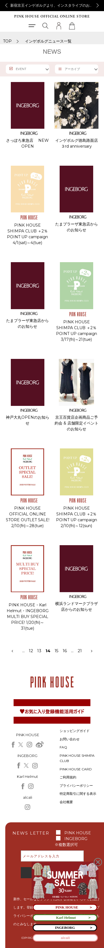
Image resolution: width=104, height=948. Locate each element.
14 (47, 650)
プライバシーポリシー (76, 785)
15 (57, 650)
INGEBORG (75, 838)
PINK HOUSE (77, 832)
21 (80, 650)
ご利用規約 (68, 777)
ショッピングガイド (75, 731)
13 (41, 650)
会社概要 (66, 802)
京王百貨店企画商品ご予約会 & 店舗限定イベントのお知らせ (76, 423)
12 (31, 650)
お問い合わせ (70, 739)
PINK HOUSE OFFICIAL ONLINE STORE (52, 16)
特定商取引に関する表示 (78, 793)
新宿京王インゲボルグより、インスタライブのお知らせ (55, 5)
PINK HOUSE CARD (76, 769)
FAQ (63, 747)
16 (65, 650)
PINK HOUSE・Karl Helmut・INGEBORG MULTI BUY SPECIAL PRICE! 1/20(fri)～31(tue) (28, 616)
